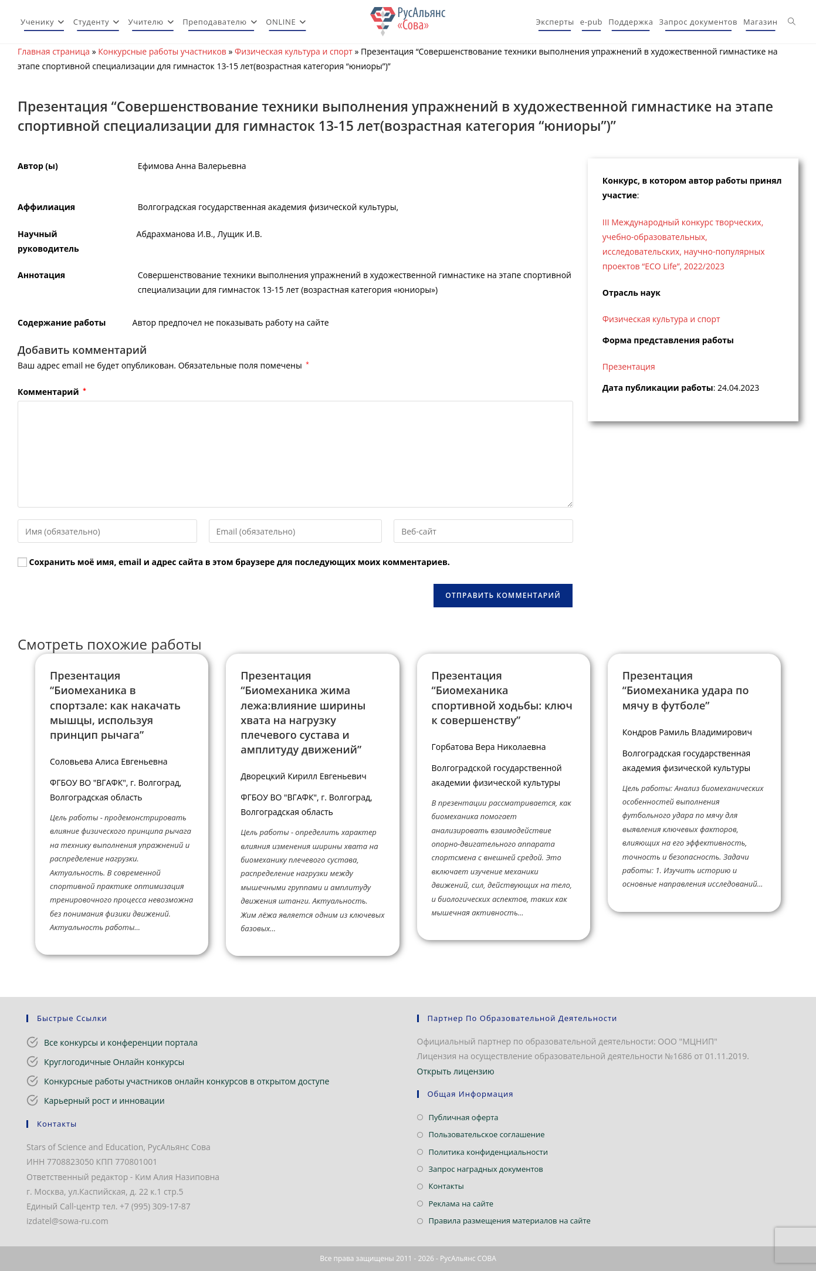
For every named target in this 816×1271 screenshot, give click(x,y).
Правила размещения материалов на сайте (510, 1220)
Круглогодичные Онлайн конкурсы (114, 1061)
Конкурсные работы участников (162, 51)
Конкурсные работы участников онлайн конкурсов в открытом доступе (186, 1081)
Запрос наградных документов (486, 1169)
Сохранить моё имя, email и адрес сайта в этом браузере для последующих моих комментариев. (239, 561)
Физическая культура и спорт (294, 51)
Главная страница (54, 51)
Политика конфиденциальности (488, 1152)
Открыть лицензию (456, 1071)
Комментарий (52, 391)
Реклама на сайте (461, 1203)
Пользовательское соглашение (487, 1134)
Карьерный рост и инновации (104, 1100)
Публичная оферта (464, 1117)
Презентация (628, 366)
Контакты (446, 1186)
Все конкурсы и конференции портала (121, 1042)
